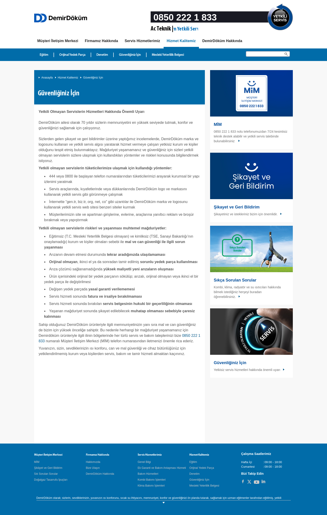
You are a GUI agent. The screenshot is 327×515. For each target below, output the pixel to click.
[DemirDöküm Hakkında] (222, 41)
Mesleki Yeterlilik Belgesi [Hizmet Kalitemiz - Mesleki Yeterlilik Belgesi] (168, 55)
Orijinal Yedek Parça (201, 467)
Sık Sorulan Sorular (46, 473)
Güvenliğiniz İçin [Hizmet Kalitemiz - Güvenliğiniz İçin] (130, 55)
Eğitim (193, 462)
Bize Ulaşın (93, 467)
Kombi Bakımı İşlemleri (152, 479)
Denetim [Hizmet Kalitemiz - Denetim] (102, 55)
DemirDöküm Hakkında (100, 473)
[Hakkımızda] (101, 41)
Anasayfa (47, 77)
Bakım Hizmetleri (148, 473)
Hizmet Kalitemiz (68, 77)
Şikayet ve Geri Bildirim (237, 207)
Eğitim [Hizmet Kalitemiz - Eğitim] (44, 55)
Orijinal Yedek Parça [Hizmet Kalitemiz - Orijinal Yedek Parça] (72, 55)
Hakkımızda (93, 462)
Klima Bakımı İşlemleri (151, 485)
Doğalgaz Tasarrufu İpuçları (51, 479)
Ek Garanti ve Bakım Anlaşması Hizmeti (162, 467)
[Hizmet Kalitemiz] (181, 41)
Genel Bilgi (144, 462)
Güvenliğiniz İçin (93, 77)
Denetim (194, 473)
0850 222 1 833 (185, 17)
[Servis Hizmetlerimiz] (142, 41)
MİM (218, 124)
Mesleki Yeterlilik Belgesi (204, 485)
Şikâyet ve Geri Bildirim (48, 467)
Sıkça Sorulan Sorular (235, 280)
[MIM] (58, 41)
